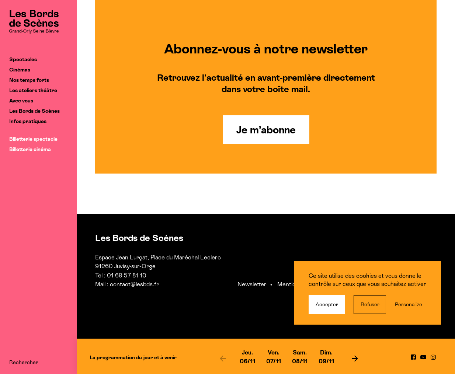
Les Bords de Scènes (34, 111)
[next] (354, 358)
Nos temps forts (29, 80)
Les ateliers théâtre (33, 90)
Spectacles (23, 59)
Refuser (370, 304)
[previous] (223, 358)
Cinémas (19, 70)
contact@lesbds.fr (134, 284)
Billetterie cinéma (30, 149)
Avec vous (21, 101)
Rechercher (23, 362)
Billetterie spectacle (33, 139)
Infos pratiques (27, 121)
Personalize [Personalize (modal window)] (408, 304)
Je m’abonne (266, 130)
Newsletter (252, 284)
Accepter (327, 304)
